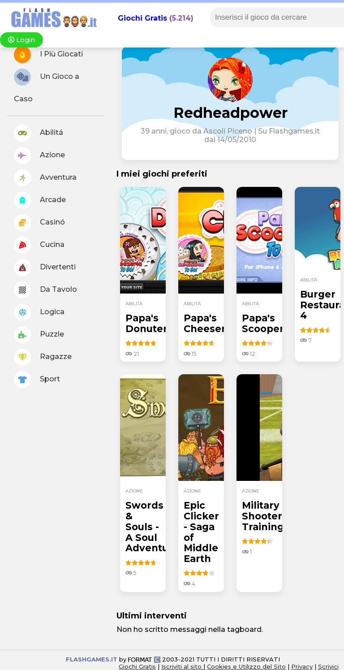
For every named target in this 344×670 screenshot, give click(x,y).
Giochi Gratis (142, 18)
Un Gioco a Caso (46, 86)
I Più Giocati (48, 54)
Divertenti (45, 267)
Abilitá (38, 133)
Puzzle (39, 334)
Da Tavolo (45, 289)
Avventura (45, 177)
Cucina (39, 245)
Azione (39, 155)
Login (21, 40)
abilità (133, 304)
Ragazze (43, 357)
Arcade (40, 200)
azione (134, 491)
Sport (37, 379)
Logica (39, 312)
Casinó (39, 222)
